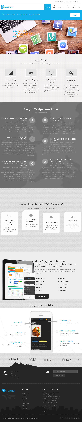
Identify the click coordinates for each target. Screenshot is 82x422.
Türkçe (74, 6)
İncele (75, 15)
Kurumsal (67, 6)
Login (57, 1)
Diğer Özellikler (41, 296)
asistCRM (47, 6)
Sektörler (61, 6)
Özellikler (54, 6)
